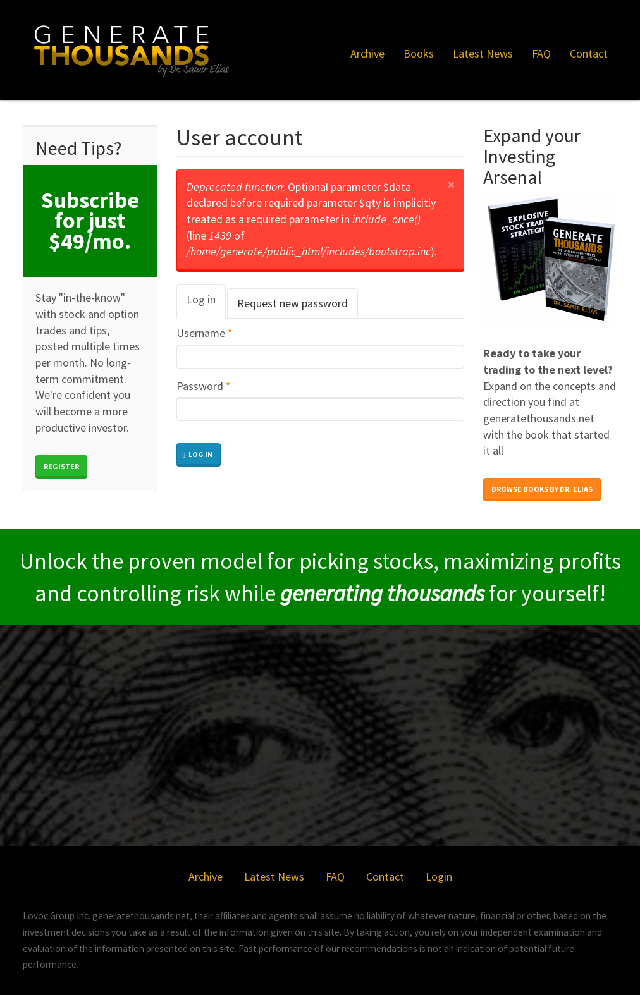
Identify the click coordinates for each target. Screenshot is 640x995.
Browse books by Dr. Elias (542, 489)
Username (204, 333)
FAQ (541, 53)
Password (203, 386)
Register (61, 466)
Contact (589, 53)
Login (439, 876)
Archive (367, 53)
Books (418, 53)
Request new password (292, 303)
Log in (206, 305)
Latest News (483, 53)
